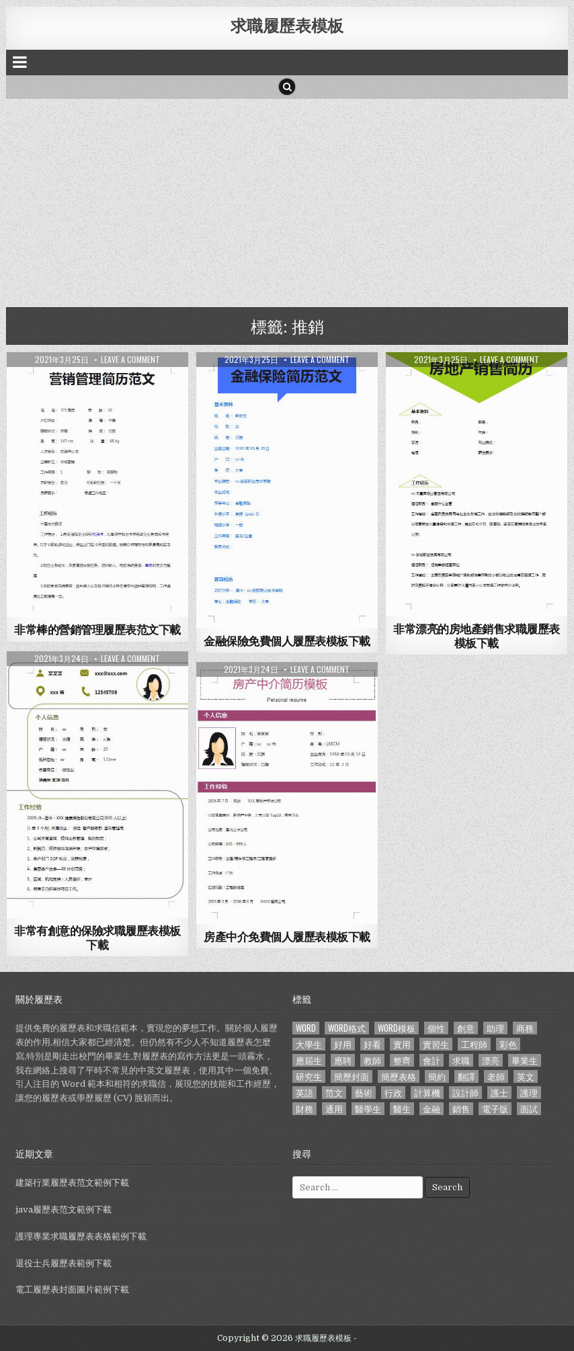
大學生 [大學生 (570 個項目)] (309, 1044)
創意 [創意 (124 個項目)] (466, 1028)
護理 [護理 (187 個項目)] (529, 1092)
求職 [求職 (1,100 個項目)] (461, 1060)
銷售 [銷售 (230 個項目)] (461, 1108)
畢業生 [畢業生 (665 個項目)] (524, 1060)
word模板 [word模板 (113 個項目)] (396, 1028)
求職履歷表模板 (287, 25)
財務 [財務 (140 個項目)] (304, 1108)
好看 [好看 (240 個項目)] (372, 1044)
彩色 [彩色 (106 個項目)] (508, 1044)
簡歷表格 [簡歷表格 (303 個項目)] (398, 1076)
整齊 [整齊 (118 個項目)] (402, 1060)
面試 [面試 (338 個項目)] (529, 1108)
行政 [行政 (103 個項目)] (393, 1092)
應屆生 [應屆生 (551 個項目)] (309, 1060)
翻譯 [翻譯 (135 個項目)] (466, 1076)
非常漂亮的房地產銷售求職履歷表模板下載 (476, 635)
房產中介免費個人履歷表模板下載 (287, 936)
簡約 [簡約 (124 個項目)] (437, 1076)
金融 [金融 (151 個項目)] (431, 1108)
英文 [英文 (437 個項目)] (525, 1076)
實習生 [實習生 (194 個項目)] (436, 1044)
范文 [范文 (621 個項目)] (334, 1092)
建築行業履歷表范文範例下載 (72, 1183)
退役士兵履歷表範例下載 (63, 1263)
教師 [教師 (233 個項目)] (372, 1060)
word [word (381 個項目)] (306, 1028)
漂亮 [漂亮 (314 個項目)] (490, 1060)
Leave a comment (130, 360)
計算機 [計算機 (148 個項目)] (427, 1092)
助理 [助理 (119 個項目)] (495, 1028)
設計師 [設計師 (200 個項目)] (465, 1092)
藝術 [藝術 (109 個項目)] (363, 1092)
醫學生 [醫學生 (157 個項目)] (368, 1108)
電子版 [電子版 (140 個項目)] (495, 1108)
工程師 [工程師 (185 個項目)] (474, 1044)
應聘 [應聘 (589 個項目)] (343, 1060)
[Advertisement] (287, 200)
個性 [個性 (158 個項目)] (436, 1028)
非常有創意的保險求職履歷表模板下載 (97, 937)
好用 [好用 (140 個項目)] (343, 1044)
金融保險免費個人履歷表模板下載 (287, 640)
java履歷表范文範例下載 (63, 1209)
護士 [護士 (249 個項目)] (499, 1092)
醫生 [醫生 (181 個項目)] (402, 1108)
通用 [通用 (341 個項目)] (334, 1108)
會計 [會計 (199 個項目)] (431, 1060)
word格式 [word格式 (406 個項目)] (347, 1028)
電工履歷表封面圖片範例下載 (72, 1289)
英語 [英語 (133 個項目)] (304, 1092)
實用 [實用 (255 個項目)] (402, 1044)
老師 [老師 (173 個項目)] (496, 1076)
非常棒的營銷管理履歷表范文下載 (97, 629)
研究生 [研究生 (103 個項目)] (309, 1076)
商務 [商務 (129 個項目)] (525, 1028)
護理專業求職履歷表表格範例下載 (81, 1236)
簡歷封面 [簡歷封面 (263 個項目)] (351, 1076)
